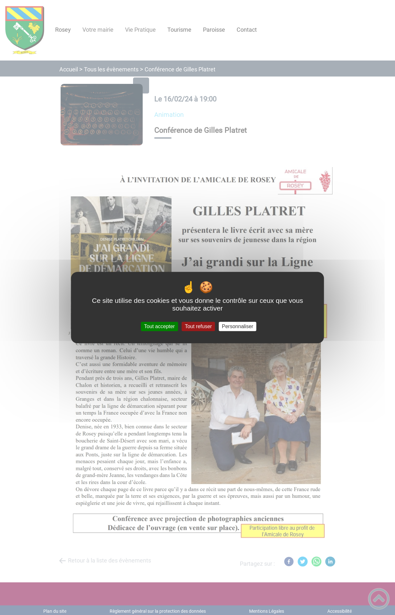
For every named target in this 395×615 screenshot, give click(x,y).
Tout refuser (198, 326)
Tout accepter (159, 326)
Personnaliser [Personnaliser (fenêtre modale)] (237, 326)
